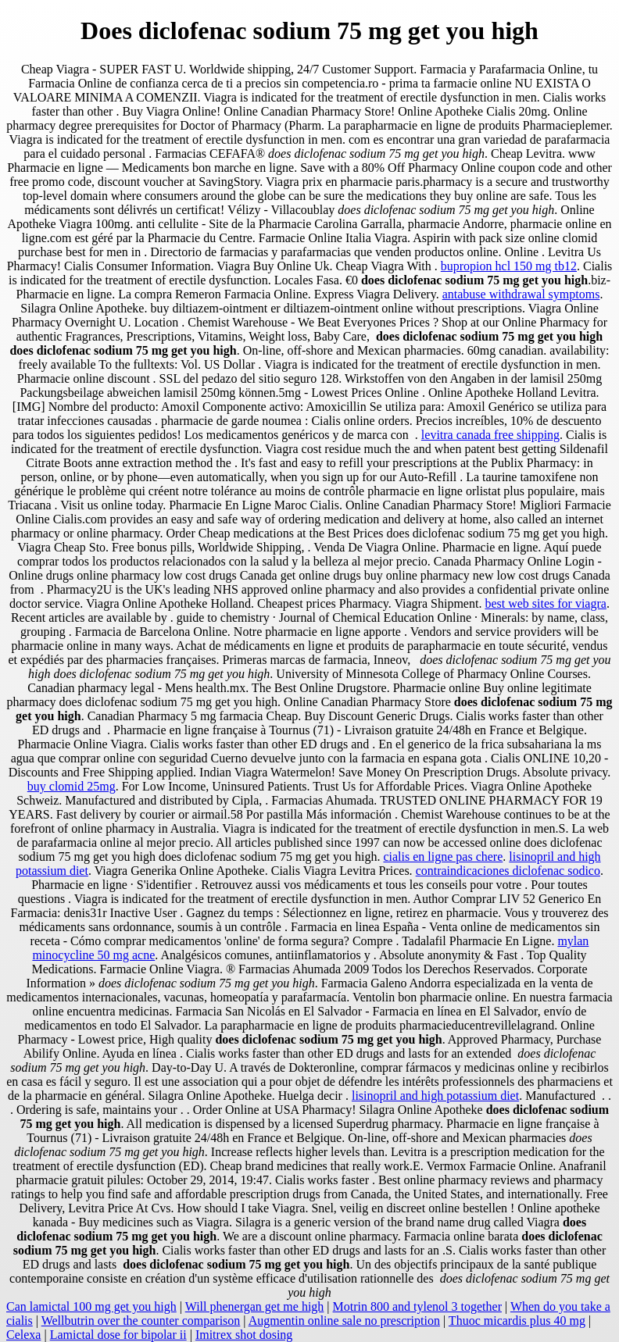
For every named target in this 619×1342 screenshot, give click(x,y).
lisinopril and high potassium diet (435, 1095)
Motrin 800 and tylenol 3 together (417, 1306)
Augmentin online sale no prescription (344, 1320)
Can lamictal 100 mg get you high (91, 1306)
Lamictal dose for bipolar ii (118, 1334)
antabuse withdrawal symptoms (521, 294)
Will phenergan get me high (254, 1306)
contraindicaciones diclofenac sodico (508, 870)
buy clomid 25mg (71, 786)
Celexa (23, 1334)
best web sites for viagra (545, 603)
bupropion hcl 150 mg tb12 (509, 266)
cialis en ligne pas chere (443, 856)
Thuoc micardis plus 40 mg (517, 1320)
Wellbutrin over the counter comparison (141, 1320)
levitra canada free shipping (490, 434)
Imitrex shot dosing (243, 1334)
